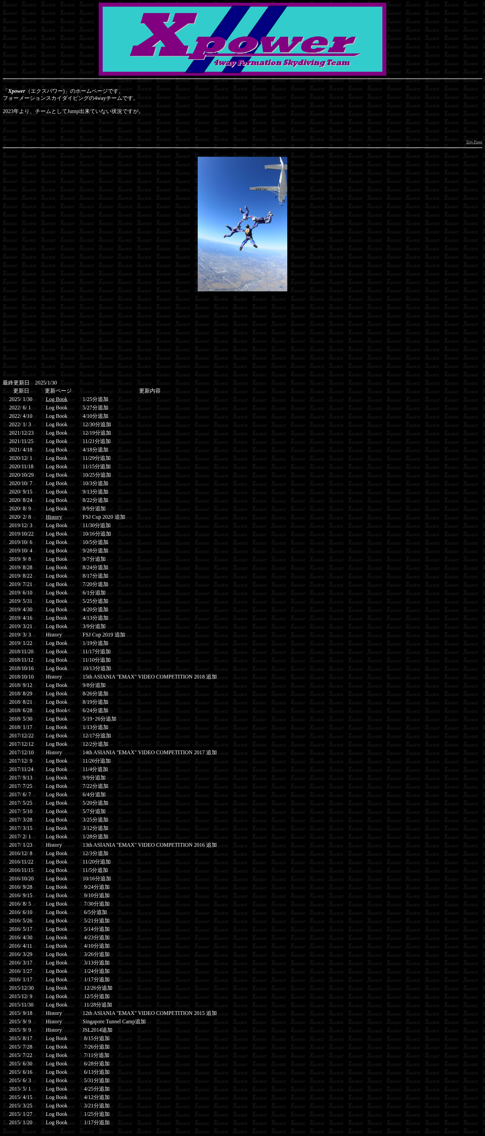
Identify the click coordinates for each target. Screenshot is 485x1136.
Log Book (56, 399)
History (54, 517)
